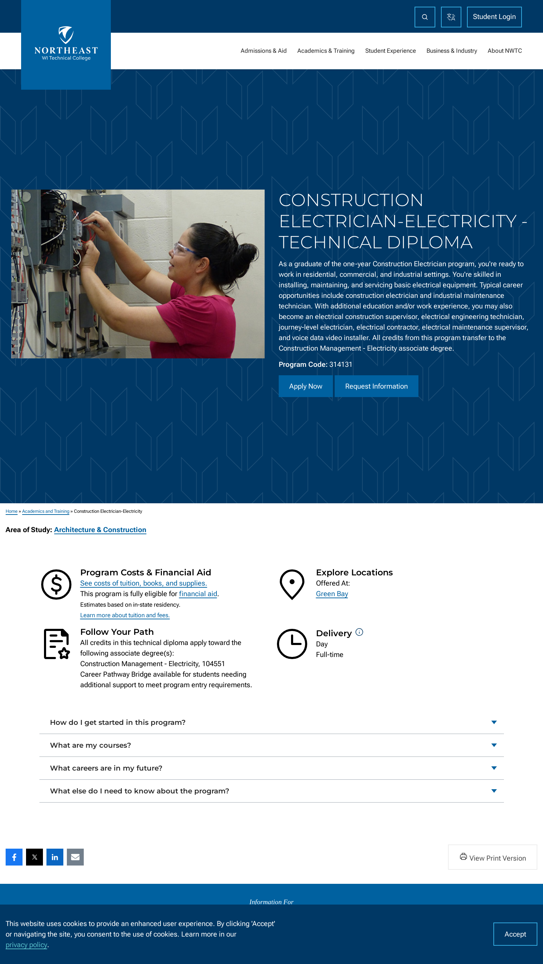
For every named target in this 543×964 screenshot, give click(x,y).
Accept (515, 934)
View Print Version (492, 857)
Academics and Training (45, 511)
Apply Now (305, 386)
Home (12, 511)
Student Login (494, 16)
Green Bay (332, 593)
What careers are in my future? (106, 768)
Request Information (376, 386)
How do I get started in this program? (118, 722)
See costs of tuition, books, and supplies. (143, 583)
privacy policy (26, 944)
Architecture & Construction (100, 529)
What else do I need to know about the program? (139, 791)
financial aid (198, 593)
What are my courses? (90, 745)
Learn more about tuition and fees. (125, 615)
